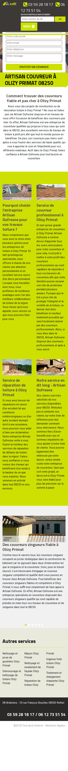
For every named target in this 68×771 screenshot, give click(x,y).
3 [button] (32, 625)
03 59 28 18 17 (38, 4)
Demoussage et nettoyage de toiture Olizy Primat (11, 677)
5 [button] (39, 625)
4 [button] (35, 625)
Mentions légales (55, 725)
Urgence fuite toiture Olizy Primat (54, 663)
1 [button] (26, 625)
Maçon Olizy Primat (31, 655)
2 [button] (29, 625)
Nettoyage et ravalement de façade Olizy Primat (32, 669)
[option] (34, 564)
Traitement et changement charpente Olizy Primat (55, 678)
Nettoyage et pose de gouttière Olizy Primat (11, 659)
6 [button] (42, 625)
